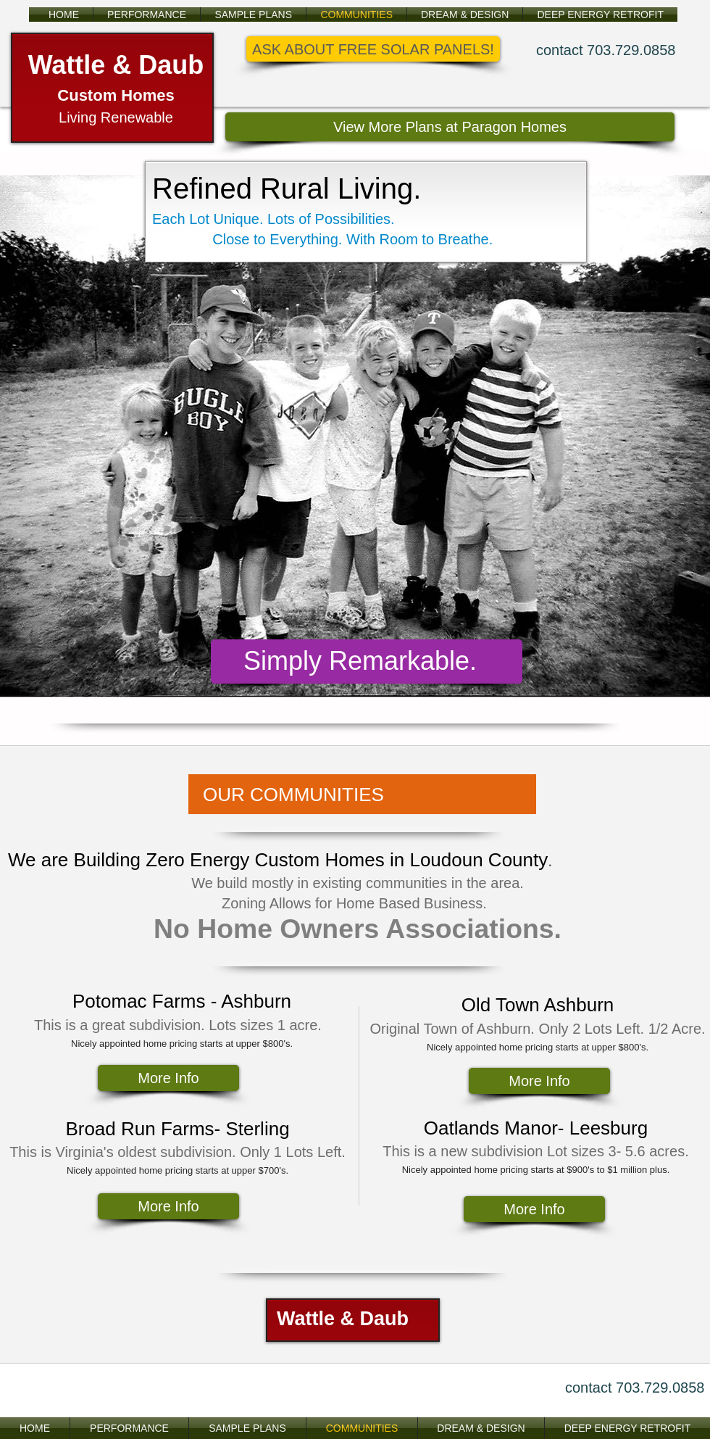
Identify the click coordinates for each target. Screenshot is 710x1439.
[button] (373, 49)
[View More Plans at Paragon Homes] (449, 126)
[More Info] (168, 1078)
